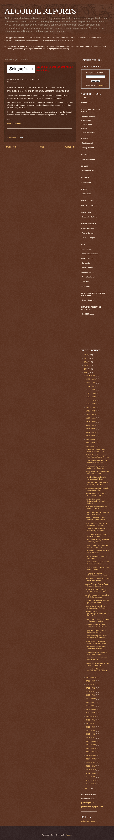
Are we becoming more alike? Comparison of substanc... (96, 637)
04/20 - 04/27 (91, 731)
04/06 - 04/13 (91, 738)
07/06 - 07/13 (91, 692)
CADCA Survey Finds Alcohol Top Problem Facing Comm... (97, 456)
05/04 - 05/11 (91, 723)
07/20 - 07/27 (91, 684)
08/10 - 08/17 (91, 446)
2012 (86, 358)
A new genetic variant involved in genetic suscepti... (97, 489)
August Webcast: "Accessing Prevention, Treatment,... (95, 530)
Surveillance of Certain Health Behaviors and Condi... (96, 524)
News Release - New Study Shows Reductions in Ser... (96, 642)
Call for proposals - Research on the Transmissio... (97, 568)
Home (41, 147)
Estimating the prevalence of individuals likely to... (95, 631)
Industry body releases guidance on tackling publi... (97, 513)
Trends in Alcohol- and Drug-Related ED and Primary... (95, 590)
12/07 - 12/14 (91, 386)
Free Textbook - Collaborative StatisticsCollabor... (96, 535)
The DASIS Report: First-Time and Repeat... (96, 557)
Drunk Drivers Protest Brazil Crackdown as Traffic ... (95, 494)
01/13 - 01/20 (91, 780)
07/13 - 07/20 (91, 688)
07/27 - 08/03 (91, 681)
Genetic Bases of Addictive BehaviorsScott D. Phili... (95, 607)
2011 (86, 362)
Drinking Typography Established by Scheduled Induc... (95, 501)
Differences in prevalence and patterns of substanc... (96, 467)
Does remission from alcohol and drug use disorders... (97, 579)
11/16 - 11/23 (91, 397)
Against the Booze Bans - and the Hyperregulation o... (96, 461)
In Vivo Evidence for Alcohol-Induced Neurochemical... (95, 519)
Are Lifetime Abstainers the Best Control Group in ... (97, 552)
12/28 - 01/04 (91, 375)
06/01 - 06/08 (91, 709)
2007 (86, 788)
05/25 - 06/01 (91, 713)
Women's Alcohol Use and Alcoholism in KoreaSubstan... (97, 626)
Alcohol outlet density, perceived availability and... (97, 541)
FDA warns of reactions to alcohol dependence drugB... (96, 574)
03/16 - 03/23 (91, 748)
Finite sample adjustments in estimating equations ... (95, 648)
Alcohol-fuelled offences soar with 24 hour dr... (96, 659)
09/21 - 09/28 (91, 425)
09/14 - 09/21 (91, 429)
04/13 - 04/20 (91, 734)
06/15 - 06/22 (91, 702)
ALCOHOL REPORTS (40, 11)
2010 (86, 365)
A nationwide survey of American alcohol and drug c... (97, 596)
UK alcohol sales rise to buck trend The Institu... (96, 508)
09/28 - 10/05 (91, 422)
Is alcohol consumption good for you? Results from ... (97, 601)
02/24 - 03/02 (91, 759)
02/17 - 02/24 (91, 762)
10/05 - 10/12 (91, 418)
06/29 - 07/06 (91, 695)
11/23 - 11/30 (91, 393)
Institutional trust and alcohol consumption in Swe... (95, 478)
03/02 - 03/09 (91, 755)
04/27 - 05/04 (91, 727)
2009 (86, 369)
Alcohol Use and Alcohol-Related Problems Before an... (97, 585)
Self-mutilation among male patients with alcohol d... (95, 450)
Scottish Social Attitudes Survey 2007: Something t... (97, 664)
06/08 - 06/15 (91, 706)
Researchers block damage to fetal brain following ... (96, 653)
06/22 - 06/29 (91, 699)
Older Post (70, 147)
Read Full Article (14, 123)
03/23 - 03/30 (91, 745)
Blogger (68, 835)
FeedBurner (100, 85)
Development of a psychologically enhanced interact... (95, 614)
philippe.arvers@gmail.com (92, 807)
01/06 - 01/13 (91, 784)
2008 (86, 373)
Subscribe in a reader (89, 821)
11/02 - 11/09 (91, 404)
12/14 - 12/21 (91, 383)
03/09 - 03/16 (91, 752)
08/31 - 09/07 (91, 436)
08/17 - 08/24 (91, 443)
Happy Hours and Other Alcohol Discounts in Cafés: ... (97, 472)
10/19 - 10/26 (91, 411)
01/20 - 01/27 (91, 777)
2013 (86, 355)
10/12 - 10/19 (91, 414)
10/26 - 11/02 (91, 407)
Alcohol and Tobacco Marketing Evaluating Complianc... (96, 483)
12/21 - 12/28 (91, 379)
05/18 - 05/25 (91, 716)
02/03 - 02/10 (91, 770)
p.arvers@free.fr (87, 803)
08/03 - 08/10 (91, 677)
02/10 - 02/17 (91, 766)
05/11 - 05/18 (91, 720)
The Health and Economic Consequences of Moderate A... (96, 671)
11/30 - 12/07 (91, 390)
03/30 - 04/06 (91, 741)
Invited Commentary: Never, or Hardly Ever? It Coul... (96, 546)
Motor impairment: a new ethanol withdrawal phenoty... (97, 620)
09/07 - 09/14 (91, 432)
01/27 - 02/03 (91, 773)
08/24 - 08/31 (91, 439)
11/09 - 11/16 (91, 400)
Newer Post (10, 147)
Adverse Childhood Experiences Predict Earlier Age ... (97, 563)
